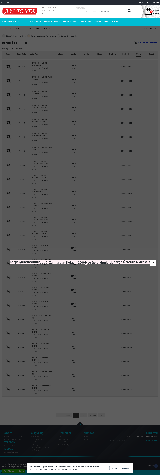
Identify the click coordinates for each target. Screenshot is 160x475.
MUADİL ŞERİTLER (70, 21)
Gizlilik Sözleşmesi (45, 469)
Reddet (114, 468)
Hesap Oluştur (144, 2)
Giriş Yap (155, 2)
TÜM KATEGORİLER (10, 21)
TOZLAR (97, 21)
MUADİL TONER (86, 21)
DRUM (38, 21)
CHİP (32, 21)
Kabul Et (125, 468)
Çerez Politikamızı (61, 469)
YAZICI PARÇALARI (110, 21)
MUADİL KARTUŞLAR (52, 21)
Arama (80, 8)
